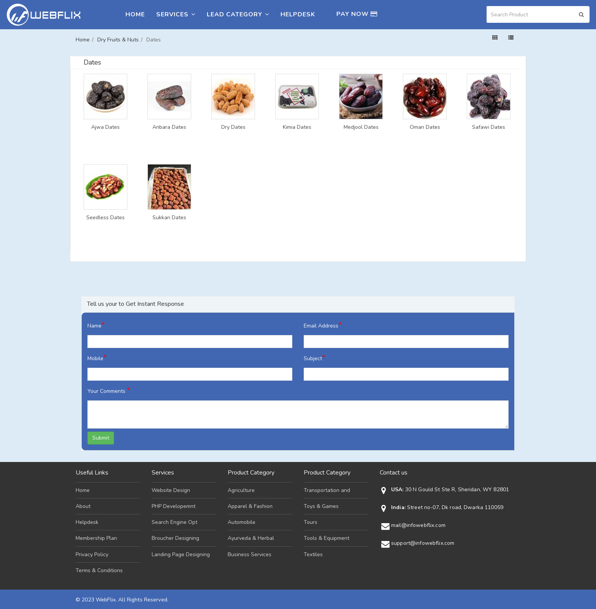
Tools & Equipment (326, 538)
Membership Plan (96, 538)
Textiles (313, 554)
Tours (310, 522)
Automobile (241, 522)
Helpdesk (298, 14)
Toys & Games (321, 506)
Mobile (97, 358)
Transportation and (327, 490)
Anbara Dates (169, 127)
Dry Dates (233, 127)
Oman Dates (425, 127)
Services (175, 14)
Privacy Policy (92, 554)
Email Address (323, 325)
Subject (314, 358)
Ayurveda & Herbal (251, 538)
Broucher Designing (175, 538)
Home (135, 14)
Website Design (171, 490)
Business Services (249, 554)
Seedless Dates (105, 217)
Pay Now (356, 14)
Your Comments (108, 390)
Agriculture (241, 490)
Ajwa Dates (105, 127)
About (83, 506)
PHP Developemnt (173, 506)
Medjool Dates (361, 127)
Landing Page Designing (181, 554)
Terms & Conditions (99, 570)
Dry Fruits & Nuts (118, 39)
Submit (100, 437)
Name (96, 325)
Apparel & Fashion (250, 506)
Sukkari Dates (169, 217)
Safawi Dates (488, 127)
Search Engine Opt (174, 522)
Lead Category (238, 14)
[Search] (538, 14)
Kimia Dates (297, 127)
